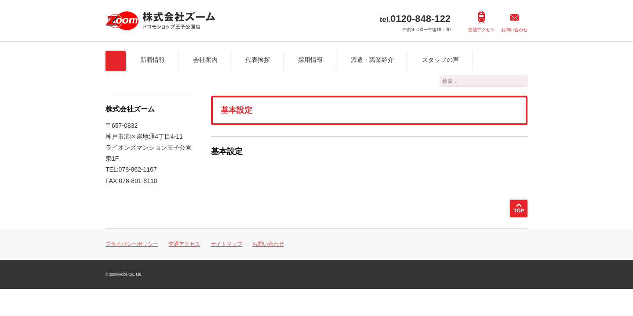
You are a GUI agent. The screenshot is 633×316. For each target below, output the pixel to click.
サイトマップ (226, 244)
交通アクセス (481, 29)
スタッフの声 (440, 59)
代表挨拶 (257, 59)
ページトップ (519, 208)
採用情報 (310, 59)
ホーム (116, 61)
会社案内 (205, 59)
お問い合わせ (514, 29)
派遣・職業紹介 (372, 59)
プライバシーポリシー (132, 244)
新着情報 (152, 59)
